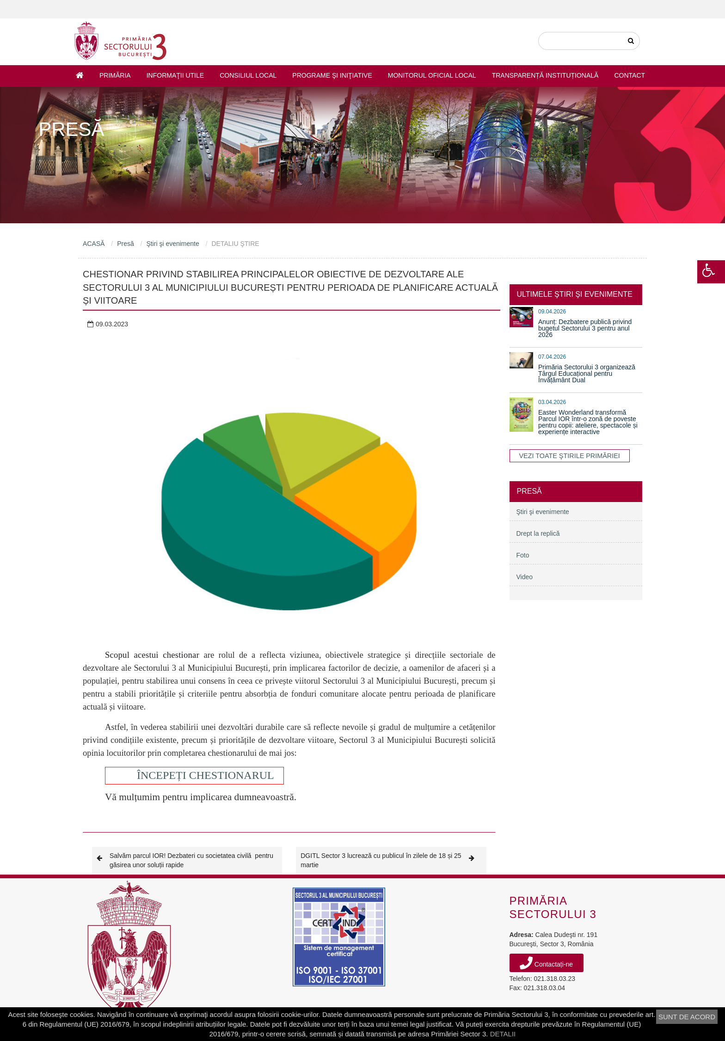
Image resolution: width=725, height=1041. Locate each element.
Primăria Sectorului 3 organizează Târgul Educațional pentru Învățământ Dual (586, 373)
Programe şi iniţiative (332, 75)
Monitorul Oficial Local (432, 75)
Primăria (115, 75)
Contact (629, 75)
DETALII (503, 1034)
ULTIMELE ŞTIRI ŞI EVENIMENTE (575, 294)
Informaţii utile (175, 75)
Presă (125, 243)
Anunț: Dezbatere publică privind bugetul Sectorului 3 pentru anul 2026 (585, 328)
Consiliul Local (248, 75)
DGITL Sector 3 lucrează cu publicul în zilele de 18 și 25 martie (391, 860)
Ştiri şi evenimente (172, 243)
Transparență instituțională (545, 75)
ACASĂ (93, 243)
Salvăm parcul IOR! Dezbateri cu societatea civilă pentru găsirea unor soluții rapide (185, 860)
